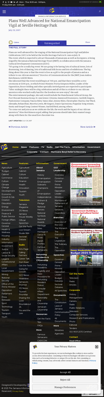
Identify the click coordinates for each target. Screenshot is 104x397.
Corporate (32, 152)
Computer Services (78, 315)
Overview (59, 175)
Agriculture (7, 167)
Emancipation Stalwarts (43, 183)
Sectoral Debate (23, 238)
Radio (50, 147)
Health (22, 184)
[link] (3, 2)
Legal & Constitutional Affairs (8, 262)
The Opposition (60, 249)
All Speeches (61, 290)
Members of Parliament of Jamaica (61, 203)
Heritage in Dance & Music (42, 235)
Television (73, 278)
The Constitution (60, 301)
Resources (41, 314)
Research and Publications (81, 318)
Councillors (60, 213)
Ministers (59, 197)
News (24, 147)
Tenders (73, 328)
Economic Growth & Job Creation (8, 197)
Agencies (59, 333)
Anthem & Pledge (42, 202)
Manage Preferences (65, 387)
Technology (7, 306)
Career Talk (24, 259)
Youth (4, 317)
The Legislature (60, 239)
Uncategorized (52, 43)
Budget (5, 171)
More (39, 330)
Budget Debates (59, 279)
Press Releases (6, 298)
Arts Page (23, 249)
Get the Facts (62, 147)
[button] (96, 346)
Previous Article (18, 126)
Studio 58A (24, 233)
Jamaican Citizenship (42, 308)
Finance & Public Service (8, 215)
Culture (5, 181)
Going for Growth (23, 270)
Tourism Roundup (23, 293)
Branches (58, 217)
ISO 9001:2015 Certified (80, 332)
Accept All (65, 372)
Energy (5, 207)
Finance (22, 181)
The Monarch (61, 228)
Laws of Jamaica (58, 307)
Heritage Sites (41, 227)
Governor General (6, 224)
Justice (5, 249)
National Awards (41, 220)
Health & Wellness (6, 231)
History (40, 175)
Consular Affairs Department (43, 291)
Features (34, 147)
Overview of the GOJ (60, 223)
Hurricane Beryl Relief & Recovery (68, 152)
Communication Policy (61, 313)
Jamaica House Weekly (26, 215)
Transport (6, 313)
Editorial (73, 325)
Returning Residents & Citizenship (42, 257)
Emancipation (43, 178)
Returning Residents (42, 266)
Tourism (5, 310)
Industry (5, 239)
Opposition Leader (60, 192)
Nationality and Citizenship (42, 301)
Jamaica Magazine (23, 205)
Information (78, 147)
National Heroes (41, 208)
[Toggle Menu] (5, 11)
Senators (59, 209)
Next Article (87, 126)
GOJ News (24, 275)
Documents (60, 295)
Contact (44, 152)
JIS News (23, 210)
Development (8, 191)
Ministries (59, 330)
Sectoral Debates (59, 286)
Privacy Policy (18, 391)
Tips (39, 322)
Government (93, 147)
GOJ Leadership (59, 169)
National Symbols (41, 214)
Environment (8, 210)
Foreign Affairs (8, 220)
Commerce (7, 178)
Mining (5, 274)
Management (75, 298)
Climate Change (5, 186)
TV (42, 147)
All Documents (60, 319)
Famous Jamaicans (42, 248)
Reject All (65, 380)
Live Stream (24, 230)
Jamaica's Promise (23, 283)
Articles (72, 285)
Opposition (7, 290)
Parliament (7, 293)
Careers (73, 301)
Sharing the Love (24, 299)
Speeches (59, 255)
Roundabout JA (25, 305)
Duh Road (24, 262)
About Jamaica (40, 169)
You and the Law (24, 311)
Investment (7, 246)
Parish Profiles (41, 242)
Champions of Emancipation (43, 191)
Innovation (24, 188)
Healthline (24, 278)
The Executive (59, 233)
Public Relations (76, 308)
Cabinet (5, 174)
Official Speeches (23, 221)
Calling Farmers (23, 254)
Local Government (8, 269)
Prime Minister (58, 186)
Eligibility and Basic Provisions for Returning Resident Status (43, 278)
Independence (43, 197)
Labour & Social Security (8, 254)
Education (6, 203)
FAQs (40, 325)
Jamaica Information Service (52, 16)
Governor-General (59, 179)
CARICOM (42, 340)
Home (15, 147)
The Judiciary (61, 244)
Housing (6, 236)
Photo (72, 321)
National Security (5, 279)
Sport (4, 303)
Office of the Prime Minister (9, 285)
